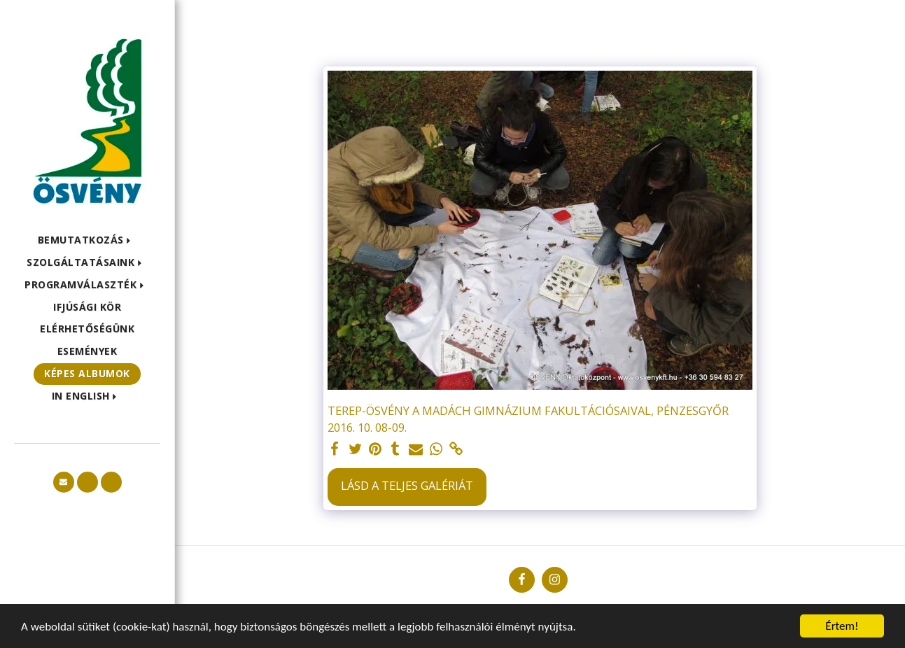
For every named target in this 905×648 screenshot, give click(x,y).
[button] (87, 240)
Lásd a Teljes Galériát (407, 485)
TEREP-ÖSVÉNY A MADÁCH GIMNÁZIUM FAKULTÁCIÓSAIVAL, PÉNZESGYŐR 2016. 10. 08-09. (528, 418)
